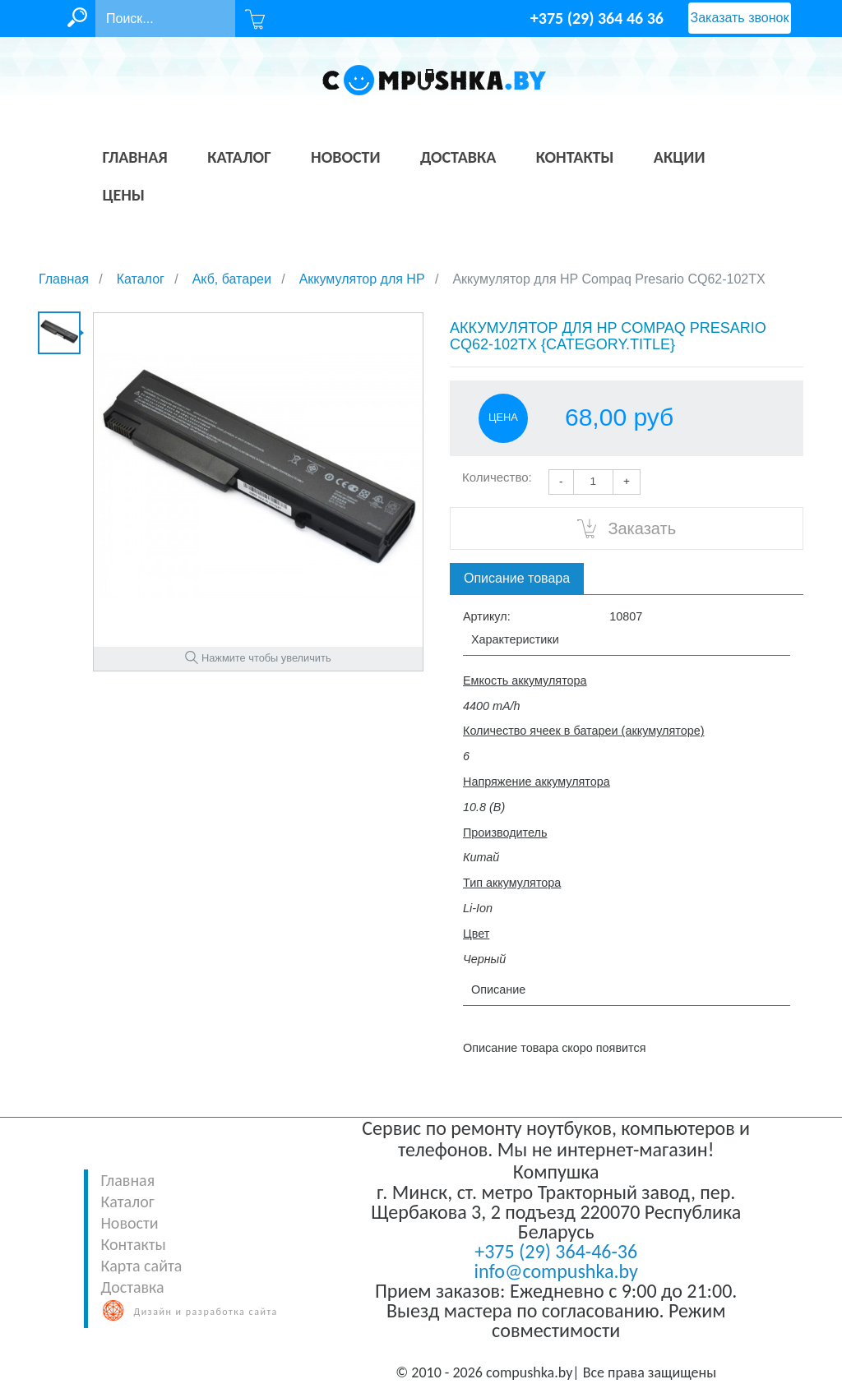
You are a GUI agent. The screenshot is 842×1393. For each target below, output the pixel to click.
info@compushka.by (556, 1271)
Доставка (132, 1287)
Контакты (132, 1244)
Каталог (127, 1201)
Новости (129, 1223)
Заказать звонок (740, 18)
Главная (127, 1180)
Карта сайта (141, 1265)
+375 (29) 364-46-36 (555, 1251)
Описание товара (517, 578)
